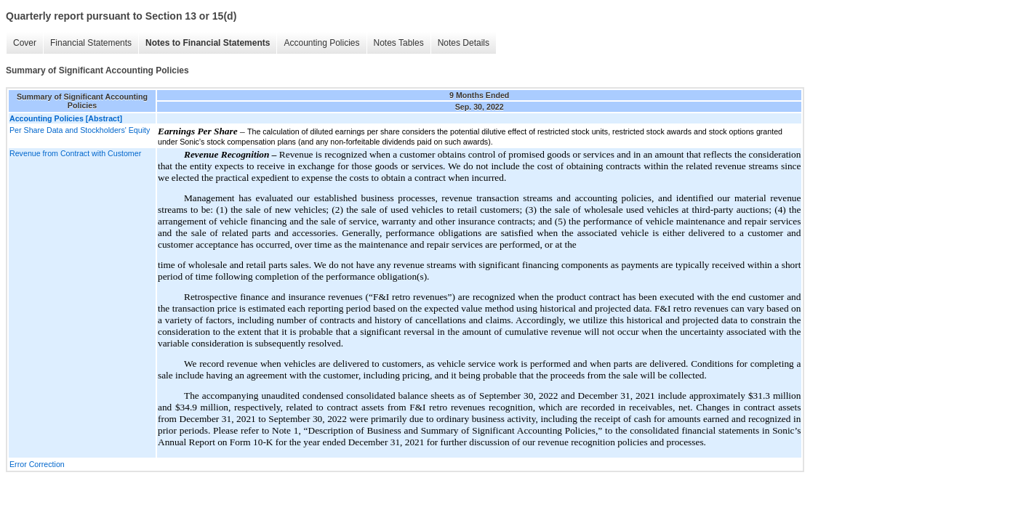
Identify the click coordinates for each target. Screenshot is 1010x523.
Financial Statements (91, 43)
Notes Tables (399, 43)
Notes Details (463, 43)
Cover (24, 43)
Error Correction (37, 464)
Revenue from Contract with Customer (75, 153)
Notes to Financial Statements (207, 43)
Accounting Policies (321, 43)
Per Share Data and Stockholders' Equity (79, 130)
